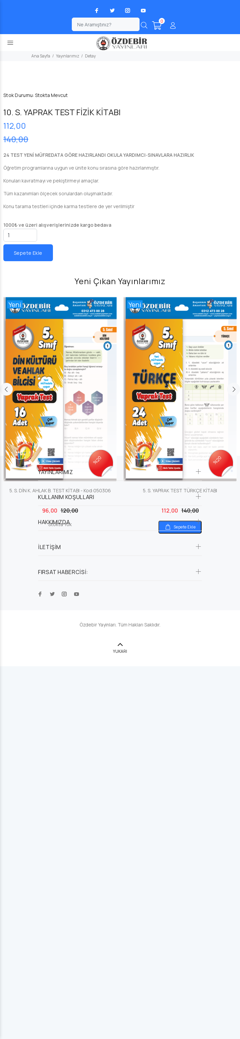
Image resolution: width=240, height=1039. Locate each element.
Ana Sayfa (40, 56)
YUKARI (120, 1024)
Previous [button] (6, 762)
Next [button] (233, 762)
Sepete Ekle (28, 625)
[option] (60, 778)
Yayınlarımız (67, 56)
